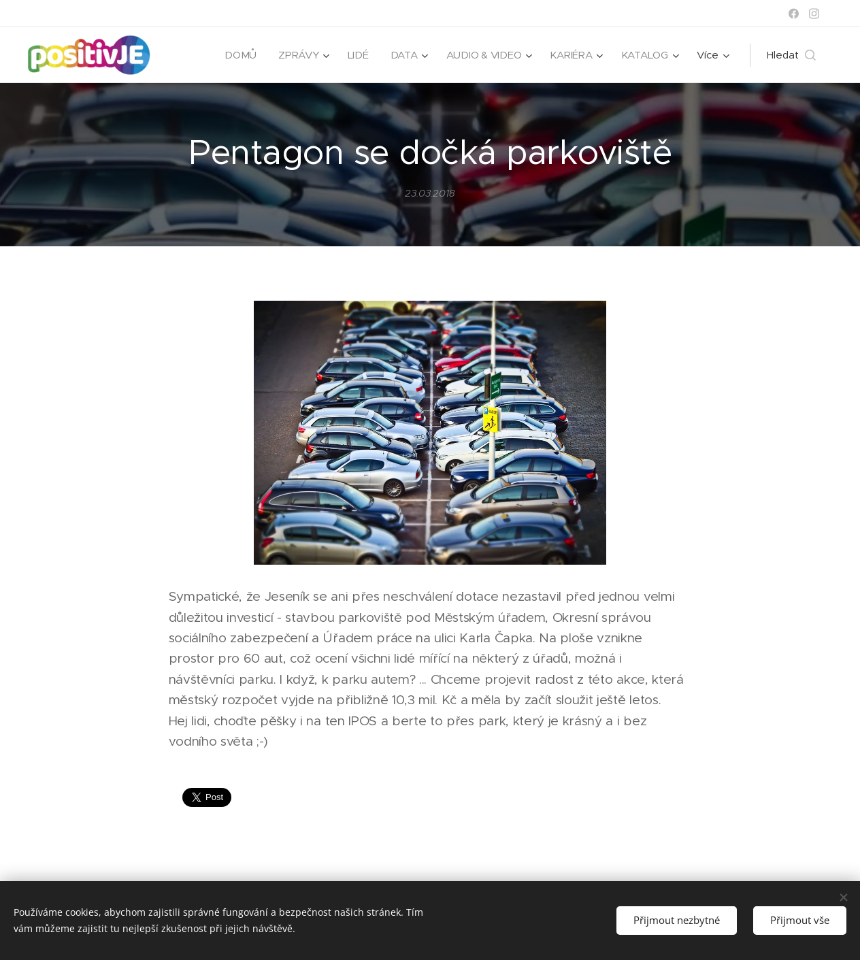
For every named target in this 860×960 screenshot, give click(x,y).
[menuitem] (237, 55)
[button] (791, 55)
